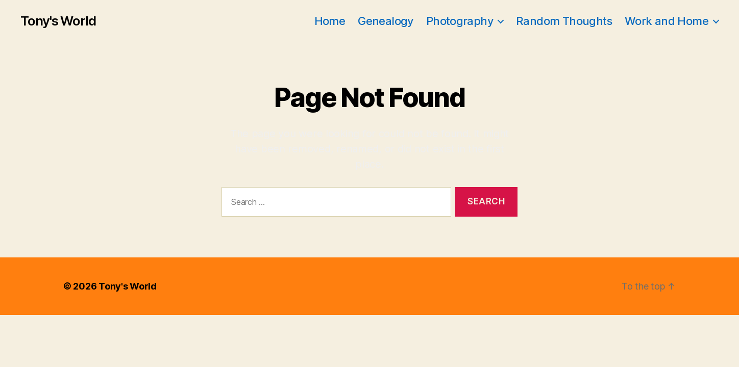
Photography (459, 21)
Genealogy (385, 21)
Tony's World (58, 21)
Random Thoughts (564, 21)
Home (330, 21)
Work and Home (666, 21)
